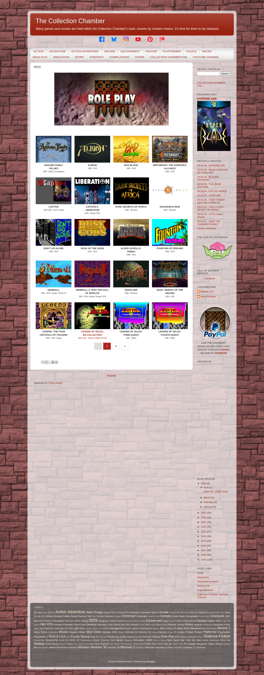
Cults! (207, 616)
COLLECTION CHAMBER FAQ (168, 57)
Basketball (211, 612)
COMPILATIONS (119, 57)
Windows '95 (98, 647)
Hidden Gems (162, 625)
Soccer (156, 640)
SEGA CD (74, 640)
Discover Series (73, 621)
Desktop (48, 621)
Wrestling (160, 647)
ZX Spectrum (199, 647)
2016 (204, 555)
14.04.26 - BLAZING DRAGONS (208, 178)
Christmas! (129, 616)
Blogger (151, 661)
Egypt (166, 621)
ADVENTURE (57, 51)
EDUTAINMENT (130, 51)
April (206, 487)
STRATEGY (96, 57)
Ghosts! (135, 624)
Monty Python (41, 632)
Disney (84, 620)
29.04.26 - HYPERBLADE (211, 165)
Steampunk (214, 640)
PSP (68, 637)
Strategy (39, 643)
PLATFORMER (172, 51)
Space (163, 640)
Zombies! (188, 647)
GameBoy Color (105, 624)
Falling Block (189, 621)
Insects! (198, 624)
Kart (42, 628)
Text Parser (114, 644)
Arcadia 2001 (175, 612)
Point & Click (57, 636)
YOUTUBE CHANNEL (206, 57)
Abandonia (203, 577)
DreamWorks (134, 621)
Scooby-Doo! (39, 640)
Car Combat (98, 616)
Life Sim (69, 628)
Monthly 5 (224, 628)
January (208, 506)
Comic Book (178, 616)
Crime (201, 616)
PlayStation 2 (41, 636)
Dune (142, 621)
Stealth (206, 640)
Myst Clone (93, 631)
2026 (204, 483)
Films (218, 620)
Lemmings (59, 628)
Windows (84, 647)
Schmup (192, 637)
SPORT (79, 57)
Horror (189, 624)
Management (116, 628)
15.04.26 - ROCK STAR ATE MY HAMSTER (212, 171)
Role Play (167, 636)
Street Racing (52, 644)
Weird (52, 647)
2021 (204, 531)
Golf (147, 624)
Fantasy (201, 620)
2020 (204, 536)
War (36, 647)
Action (61, 612)
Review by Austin (117, 636)
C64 (89, 616)
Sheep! (96, 640)
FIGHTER (151, 51)
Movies (63, 631)
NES (114, 632)
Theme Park (138, 644)
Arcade (163, 612)
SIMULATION (61, 57)
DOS (93, 620)
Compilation (191, 616)
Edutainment (154, 620)
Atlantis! (202, 612)
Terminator (89, 644)
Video (211, 644)
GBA (127, 624)
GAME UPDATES (206, 228)
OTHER (139, 57)
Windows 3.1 (128, 647)
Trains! (175, 644)
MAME (106, 628)
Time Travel (157, 644)
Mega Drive (183, 628)
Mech (163, 628)
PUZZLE (191, 51)
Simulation (139, 640)
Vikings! (218, 644)
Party (170, 632)
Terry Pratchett (102, 644)
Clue (157, 616)
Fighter (211, 620)
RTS (177, 636)
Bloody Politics (62, 616)
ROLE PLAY (40, 57)
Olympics (162, 632)
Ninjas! (121, 632)
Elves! (172, 621)
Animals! (134, 612)
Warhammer (43, 647)
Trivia (181, 644)
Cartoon (108, 616)
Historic (172, 624)
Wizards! (150, 647)
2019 (204, 541)
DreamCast (121, 621)
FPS (49, 624)
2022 (204, 526)
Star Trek (185, 640)
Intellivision (208, 625)
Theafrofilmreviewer (207, 581)
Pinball (189, 632)
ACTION (39, 51)
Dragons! (104, 620)
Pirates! (198, 632)
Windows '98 (114, 647)
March (207, 497)
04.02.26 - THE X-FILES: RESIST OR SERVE (210, 208)
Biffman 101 (207, 291)
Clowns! (151, 616)
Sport (176, 640)
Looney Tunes (91, 628)
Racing (85, 636)
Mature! (156, 628)
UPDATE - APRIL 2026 (215, 491)
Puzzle (75, 636)
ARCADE (109, 51)
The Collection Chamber (70, 21)
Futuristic (68, 624)
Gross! (152, 625)
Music (82, 632)
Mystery (107, 632)
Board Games (78, 616)
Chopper (117, 616)
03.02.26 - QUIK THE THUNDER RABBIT (208, 223)
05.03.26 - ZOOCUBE (209, 195)
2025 (204, 512)
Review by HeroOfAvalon (139, 637)
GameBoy (91, 624)
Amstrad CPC (122, 612)
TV (185, 644)
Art (188, 612)
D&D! (227, 616)
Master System (131, 628)
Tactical (62, 644)
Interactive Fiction (221, 624)
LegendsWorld (205, 590)
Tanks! (70, 644)
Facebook (209, 278)
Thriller (147, 644)
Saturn (184, 637)
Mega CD (171, 628)
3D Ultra (38, 612)
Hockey (180, 624)
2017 (204, 550)
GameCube (119, 624)
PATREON (220, 353)
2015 (204, 559)
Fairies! (178, 621)
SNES (149, 640)
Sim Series (117, 640)
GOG (142, 625)
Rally (93, 637)
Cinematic (141, 616)
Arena (183, 612)
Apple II (155, 612)
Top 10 (167, 644)
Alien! (90, 612)
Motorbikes (53, 632)
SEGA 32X (63, 640)
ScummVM (52, 640)
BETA (43, 616)
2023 (204, 522)
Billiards (50, 616)
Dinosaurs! (58, 620)
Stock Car (225, 640)
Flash (224, 621)
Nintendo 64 (131, 632)
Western (73, 647)
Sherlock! (105, 640)
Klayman (49, 628)
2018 (204, 545)
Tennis (81, 644)
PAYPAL (225, 349)
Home (111, 375)
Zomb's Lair (203, 586)
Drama (112, 621)
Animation (145, 612)
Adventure (76, 612)
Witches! (141, 647)
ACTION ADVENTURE (85, 51)
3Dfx (45, 612)
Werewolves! (62, 647)
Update (192, 644)
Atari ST (194, 612)
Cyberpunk (217, 616)
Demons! (38, 620)
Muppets (73, 632)
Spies (169, 640)
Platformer (210, 631)
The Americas (126, 644)
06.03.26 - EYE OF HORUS (212, 191)
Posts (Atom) (56, 383)
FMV (43, 624)
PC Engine (179, 632)
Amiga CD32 (109, 612)
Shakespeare (86, 640)
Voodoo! (226, 644)
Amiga (98, 612)
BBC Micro (220, 612)
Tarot (76, 644)
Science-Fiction (217, 636)
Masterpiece (146, 628)
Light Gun (79, 628)
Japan (36, 628)
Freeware (58, 624)
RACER (207, 51)
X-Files (169, 647)
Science (199, 637)
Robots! (156, 636)
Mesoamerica (197, 628)
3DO (50, 612)
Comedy (165, 616)
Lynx (100, 628)
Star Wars (196, 640)
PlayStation (224, 632)
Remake (103, 637)
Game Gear (79, 624)
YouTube (177, 647)
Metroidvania (211, 628)
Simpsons (128, 640)
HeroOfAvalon (208, 296)
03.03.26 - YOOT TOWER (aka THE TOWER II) (211, 201)
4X (54, 612)
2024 (204, 517)
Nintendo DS (144, 632)
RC (97, 637)
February (209, 502)
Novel (154, 632)
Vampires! (201, 644)
